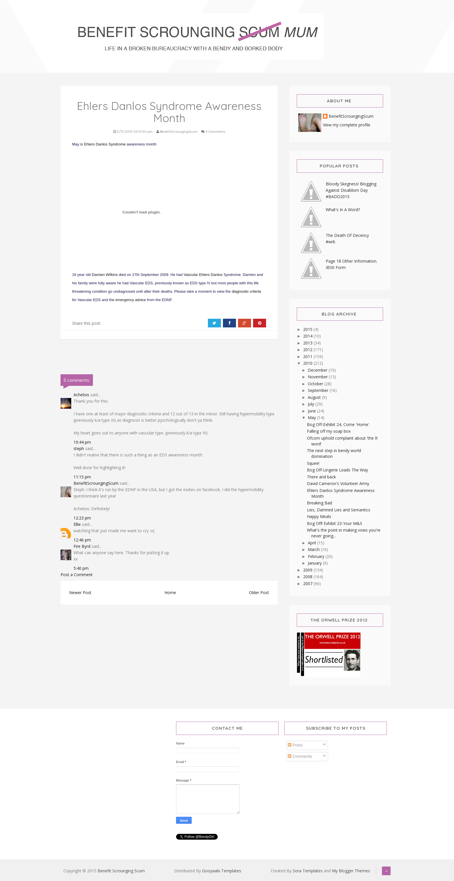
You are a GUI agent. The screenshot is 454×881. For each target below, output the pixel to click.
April (312, 542)
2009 (308, 570)
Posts (295, 745)
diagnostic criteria (246, 291)
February (316, 556)
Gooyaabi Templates (221, 870)
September (318, 390)
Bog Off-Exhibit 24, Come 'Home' (338, 424)
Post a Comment (77, 574)
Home (170, 592)
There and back (321, 477)
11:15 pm (82, 477)
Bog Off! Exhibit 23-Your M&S (334, 523)
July (311, 404)
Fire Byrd (82, 546)
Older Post (259, 592)
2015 (308, 329)
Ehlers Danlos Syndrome (105, 144)
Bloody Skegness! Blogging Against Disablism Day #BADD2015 (351, 190)
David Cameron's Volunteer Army (338, 483)
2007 (308, 583)
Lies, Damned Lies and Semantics (338, 510)
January (315, 563)
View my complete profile (346, 125)
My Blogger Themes (351, 870)
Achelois (81, 394)
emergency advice (130, 300)
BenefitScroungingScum (96, 483)
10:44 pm (82, 442)
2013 (308, 343)
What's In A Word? (343, 209)
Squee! (313, 463)
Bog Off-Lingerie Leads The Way (337, 470)
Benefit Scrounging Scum (121, 870)
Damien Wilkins (105, 274)
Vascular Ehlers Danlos (203, 274)
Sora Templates (308, 870)
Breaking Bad (319, 503)
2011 (308, 356)
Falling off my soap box (329, 431)
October (316, 383)
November (318, 376)
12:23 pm (82, 518)
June (312, 411)
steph (79, 448)
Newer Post (80, 592)
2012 (308, 349)
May (312, 417)
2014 (308, 336)
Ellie (77, 524)
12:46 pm (82, 540)
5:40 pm (81, 568)
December (318, 370)
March (314, 549)
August (315, 397)
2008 (308, 576)
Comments (300, 756)
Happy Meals (319, 516)
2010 (308, 363)
